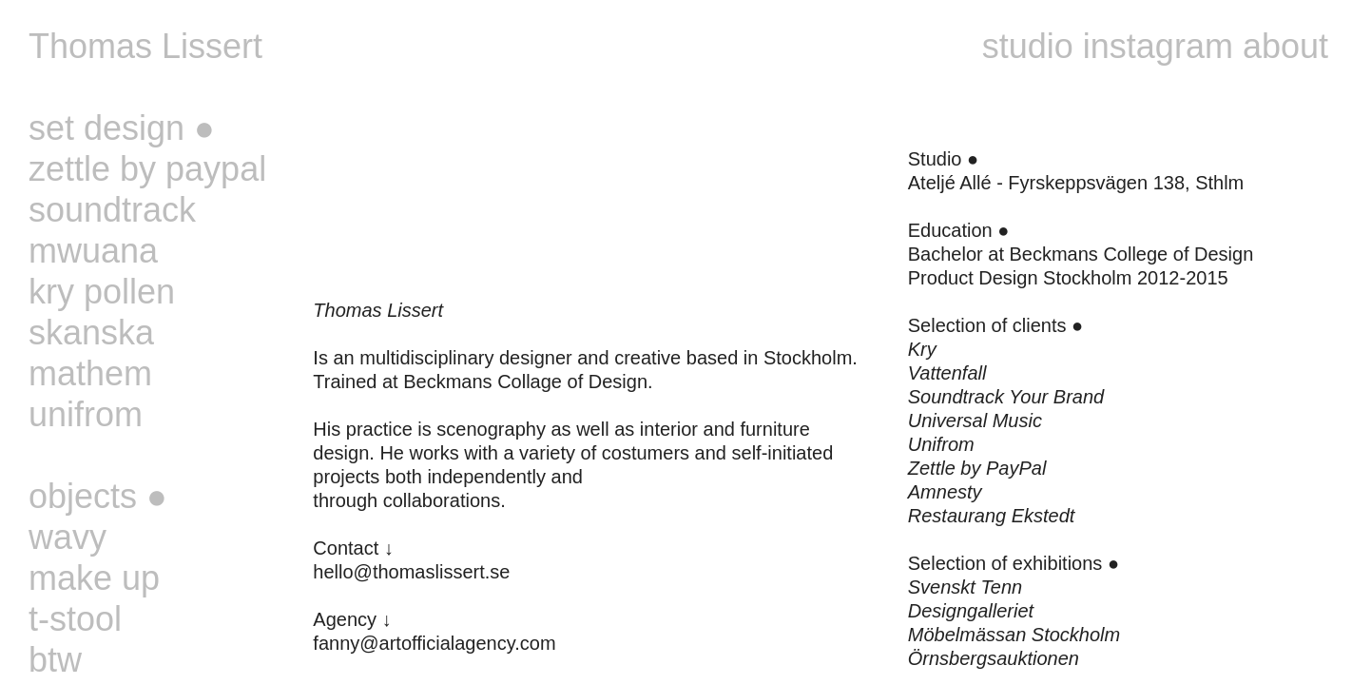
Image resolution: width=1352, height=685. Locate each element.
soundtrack (112, 209)
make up (94, 577)
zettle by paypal (147, 168)
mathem (90, 373)
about (1285, 46)
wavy (67, 537)
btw (55, 659)
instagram (1158, 46)
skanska (91, 332)
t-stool (75, 618)
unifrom (86, 414)
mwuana (93, 250)
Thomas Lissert (145, 46)
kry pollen (102, 291)
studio (1027, 46)
